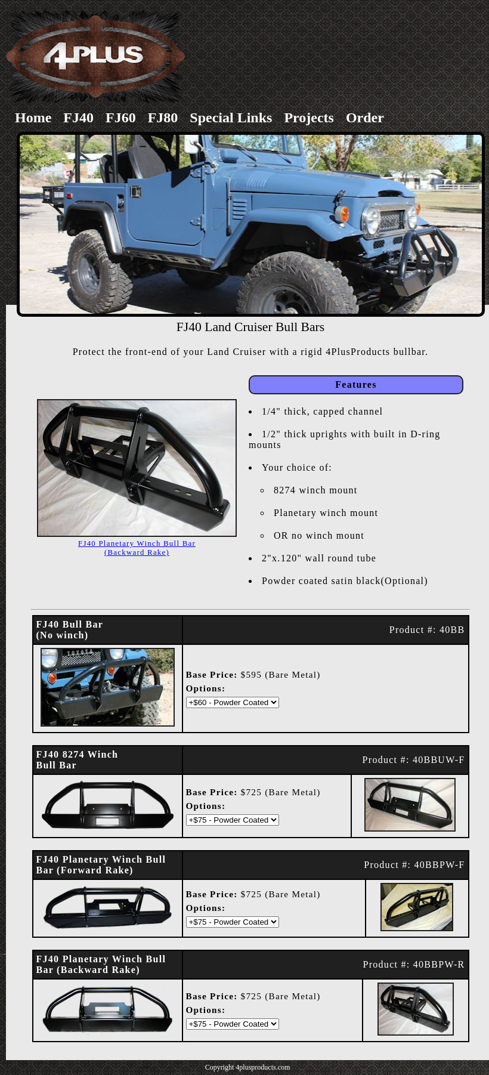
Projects (309, 117)
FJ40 (78, 117)
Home (33, 117)
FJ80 (163, 117)
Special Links (231, 117)
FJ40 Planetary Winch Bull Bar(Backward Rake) (137, 548)
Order (365, 117)
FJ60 (121, 117)
